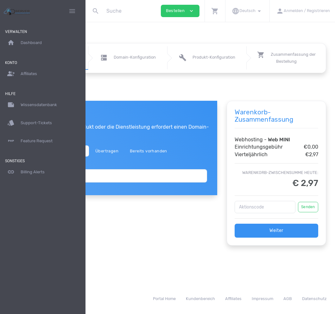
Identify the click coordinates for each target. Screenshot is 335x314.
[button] (215, 11)
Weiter (291, 245)
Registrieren (128, 151)
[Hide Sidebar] (72, 11)
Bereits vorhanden (205, 151)
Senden (308, 221)
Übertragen (163, 151)
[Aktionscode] (279, 221)
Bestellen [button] (180, 11)
